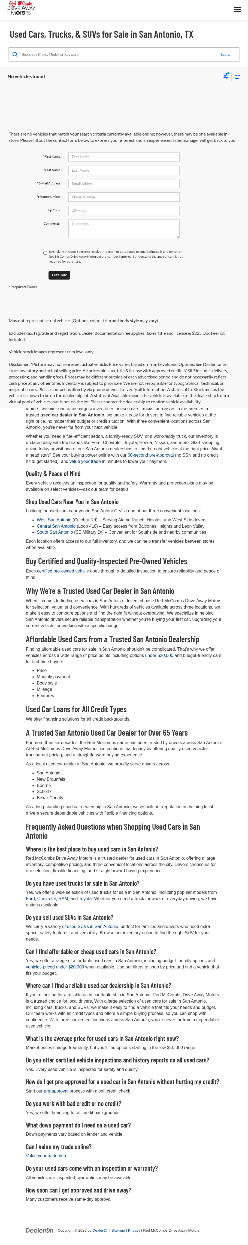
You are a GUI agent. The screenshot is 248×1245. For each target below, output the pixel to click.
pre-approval (56, 1091)
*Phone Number (48, 197)
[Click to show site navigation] (237, 10)
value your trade (85, 461)
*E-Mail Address (48, 183)
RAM (63, 898)
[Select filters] (226, 76)
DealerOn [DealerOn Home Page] (100, 1230)
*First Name (51, 156)
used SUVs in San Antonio (92, 926)
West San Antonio (54, 520)
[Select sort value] (236, 76)
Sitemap (118, 1230)
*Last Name (52, 170)
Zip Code (53, 210)
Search (226, 54)
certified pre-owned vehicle (63, 571)
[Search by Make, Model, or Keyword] (118, 54)
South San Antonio (55, 532)
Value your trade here (47, 1155)
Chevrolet (46, 898)
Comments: (52, 223)
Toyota (85, 898)
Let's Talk (59, 275)
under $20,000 (159, 655)
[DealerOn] (40, 1230)
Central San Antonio (57, 526)
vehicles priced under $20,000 (55, 967)
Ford (30, 898)
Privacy (134, 1230)
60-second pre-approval (151, 455)
